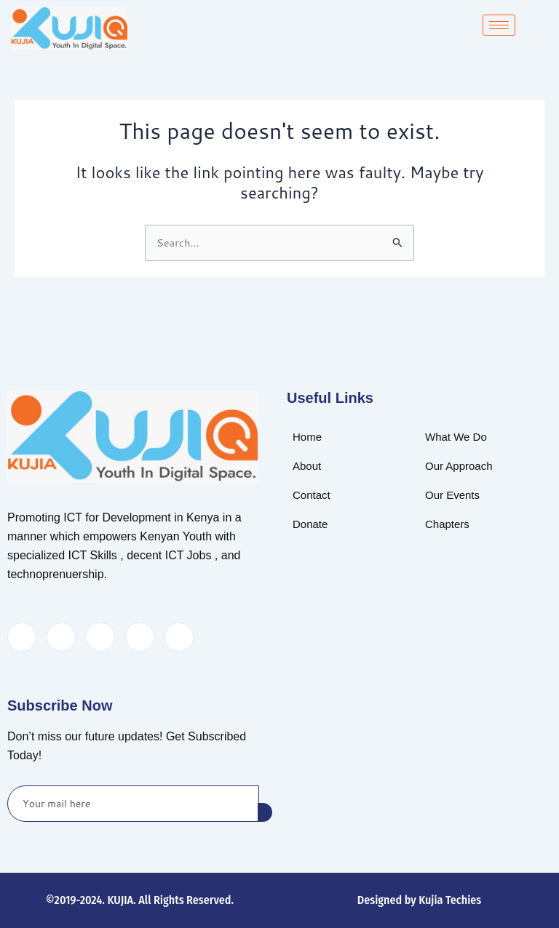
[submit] (265, 812)
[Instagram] (179, 637)
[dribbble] (139, 637)
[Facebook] (21, 637)
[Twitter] (61, 637)
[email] (133, 803)
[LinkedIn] (100, 637)
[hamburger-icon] (499, 25)
